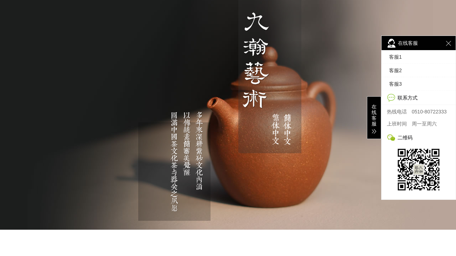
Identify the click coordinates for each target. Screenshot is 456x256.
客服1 (395, 57)
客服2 (395, 70)
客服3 (395, 84)
